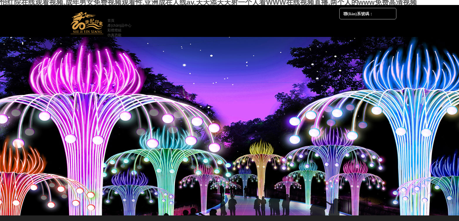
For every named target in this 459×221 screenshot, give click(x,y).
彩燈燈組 (114, 30)
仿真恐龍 (114, 35)
